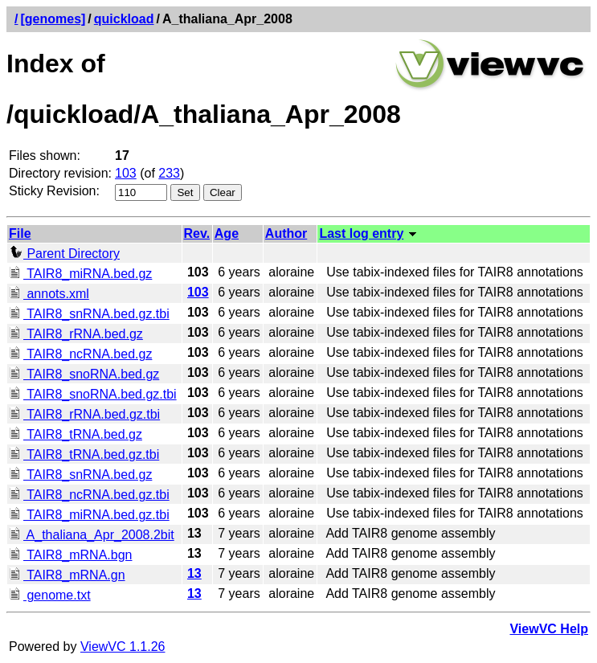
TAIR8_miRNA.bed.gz (80, 273)
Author (286, 233)
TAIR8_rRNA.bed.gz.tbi (84, 414)
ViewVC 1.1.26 (123, 646)
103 (126, 173)
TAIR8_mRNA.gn (67, 575)
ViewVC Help (548, 629)
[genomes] (52, 19)
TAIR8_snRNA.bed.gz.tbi (89, 314)
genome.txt (50, 595)
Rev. (197, 233)
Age (227, 233)
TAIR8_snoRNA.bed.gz (84, 374)
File (20, 233)
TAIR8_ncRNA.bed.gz (80, 354)
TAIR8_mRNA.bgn (70, 555)
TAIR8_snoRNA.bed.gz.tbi (93, 394)
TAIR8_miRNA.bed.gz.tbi (89, 515)
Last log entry (361, 233)
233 (169, 173)
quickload (124, 19)
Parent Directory (64, 253)
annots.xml (49, 294)
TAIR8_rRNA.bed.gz (76, 334)
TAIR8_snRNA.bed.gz (80, 474)
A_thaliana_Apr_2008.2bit (91, 535)
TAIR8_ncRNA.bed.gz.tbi (89, 494)
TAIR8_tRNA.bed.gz (75, 434)
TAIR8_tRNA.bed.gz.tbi (84, 454)
